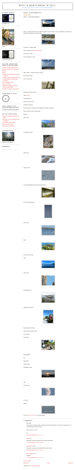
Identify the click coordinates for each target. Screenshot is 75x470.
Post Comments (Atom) (35, 465)
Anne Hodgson (29, 453)
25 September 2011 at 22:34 (34, 450)
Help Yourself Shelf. (37, 50)
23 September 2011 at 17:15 (34, 435)
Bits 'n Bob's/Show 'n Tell (37, 5)
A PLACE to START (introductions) (9, 67)
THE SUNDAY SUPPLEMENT (8, 122)
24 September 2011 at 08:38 (34, 442)
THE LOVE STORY (6, 84)
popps (27, 438)
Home (48, 462)
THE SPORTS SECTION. (7, 124)
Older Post (70, 462)
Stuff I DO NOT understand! (8, 126)
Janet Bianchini (29, 446)
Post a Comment (27, 460)
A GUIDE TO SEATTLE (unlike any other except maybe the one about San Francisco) (11, 79)
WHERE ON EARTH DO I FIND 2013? (10, 69)
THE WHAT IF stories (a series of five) (10, 88)
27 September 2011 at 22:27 (34, 457)
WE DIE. (4, 72)
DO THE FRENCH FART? (8, 82)
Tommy (27, 95)
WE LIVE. (4, 70)
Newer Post (26, 462)
